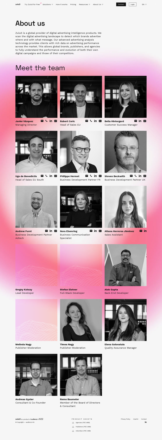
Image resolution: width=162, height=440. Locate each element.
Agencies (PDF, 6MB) (81, 422)
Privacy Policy (125, 419)
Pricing (73, 4)
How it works (61, 4)
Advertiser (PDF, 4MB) (81, 431)
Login (133, 4)
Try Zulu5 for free (32, 4)
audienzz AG (30, 422)
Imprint (135, 419)
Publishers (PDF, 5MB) (81, 426)
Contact (121, 4)
